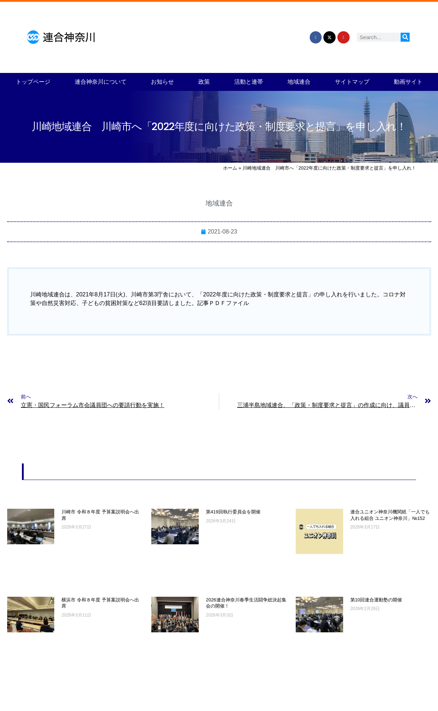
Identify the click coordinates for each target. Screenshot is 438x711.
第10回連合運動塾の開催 (376, 599)
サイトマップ (352, 82)
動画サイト (408, 82)
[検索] (405, 37)
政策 (204, 82)
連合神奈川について (100, 82)
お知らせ (162, 82)
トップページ (33, 82)
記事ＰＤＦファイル (223, 303)
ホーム (230, 168)
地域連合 (298, 82)
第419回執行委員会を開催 (233, 511)
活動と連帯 (248, 82)
